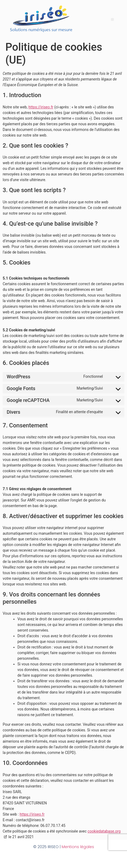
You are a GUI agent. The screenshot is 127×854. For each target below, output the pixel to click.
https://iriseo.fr (40, 107)
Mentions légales (78, 846)
